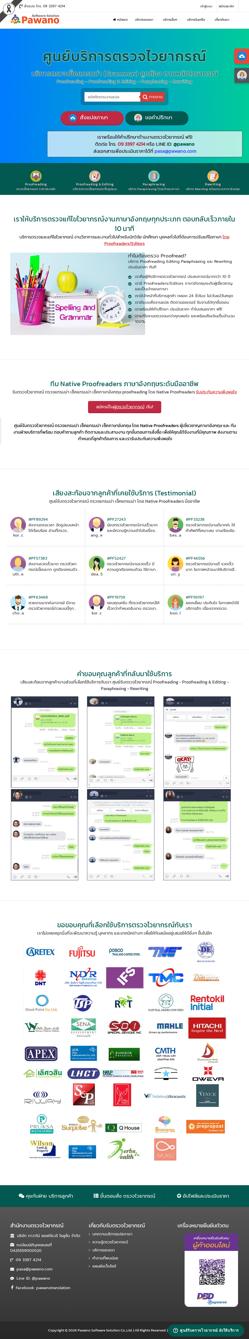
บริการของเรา (103, 1250)
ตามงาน (152, 97)
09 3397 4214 (28, 1260)
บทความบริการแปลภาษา (112, 1234)
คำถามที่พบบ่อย (105, 1258)
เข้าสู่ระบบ (206, 6)
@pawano (41, 1278)
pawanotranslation (53, 1288)
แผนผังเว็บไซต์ (104, 1266)
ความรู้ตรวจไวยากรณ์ (110, 1242)
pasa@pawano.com (35, 1269)
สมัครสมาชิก (226, 6)
